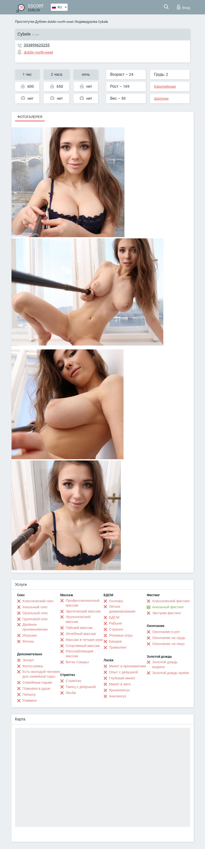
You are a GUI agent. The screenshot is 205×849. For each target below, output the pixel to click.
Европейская (165, 86)
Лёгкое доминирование (122, 609)
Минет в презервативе (127, 666)
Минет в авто (120, 684)
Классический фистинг (171, 601)
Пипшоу (29, 694)
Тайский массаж (79, 628)
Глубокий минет (122, 678)
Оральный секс (35, 613)
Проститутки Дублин (31, 22)
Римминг (30, 700)
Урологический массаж (78, 619)
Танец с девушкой (81, 687)
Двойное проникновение (35, 627)
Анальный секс (35, 607)
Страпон (116, 629)
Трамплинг (118, 647)
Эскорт (28, 660)
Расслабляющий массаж (79, 653)
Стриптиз (73, 681)
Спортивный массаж (83, 646)
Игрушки (30, 635)
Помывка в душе (36, 688)
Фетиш (28, 641)
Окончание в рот (166, 632)
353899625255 (37, 45)
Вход (183, 7)
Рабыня (115, 623)
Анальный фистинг (168, 607)
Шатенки (161, 98)
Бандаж (115, 641)
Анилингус (117, 696)
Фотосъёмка (33, 666)
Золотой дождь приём (170, 673)
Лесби (71, 693)
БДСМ (114, 617)
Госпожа (116, 601)
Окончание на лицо (168, 644)
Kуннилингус (119, 690)
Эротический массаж (83, 611)
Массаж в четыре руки (84, 640)
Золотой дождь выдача (164, 664)
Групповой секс (35, 619)
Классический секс (38, 601)
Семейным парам (37, 682)
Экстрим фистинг (166, 613)
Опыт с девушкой (123, 672)
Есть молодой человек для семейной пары (41, 674)
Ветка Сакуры (77, 662)
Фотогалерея (30, 117)
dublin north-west (60, 22)
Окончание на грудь (168, 638)
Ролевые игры (121, 635)
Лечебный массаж (81, 634)
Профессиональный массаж (83, 602)
